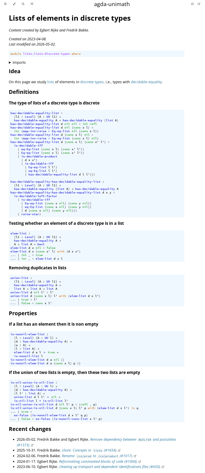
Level (29, 117)
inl (85, 124)
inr (16, 131)
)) (97, 131)
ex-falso (21, 415)
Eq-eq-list (61, 131)
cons (77, 127)
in (133, 408)
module (15, 54)
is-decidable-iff (28, 145)
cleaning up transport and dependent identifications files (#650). (110, 466)
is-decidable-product (39, 156)
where (76, 54)
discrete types (92, 81)
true (39, 255)
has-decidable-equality (34, 120)
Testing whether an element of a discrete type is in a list (66, 223)
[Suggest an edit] (199, 4)
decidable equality (146, 81)
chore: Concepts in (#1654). (89, 450)
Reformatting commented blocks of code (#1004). (98, 461)
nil (67, 124)
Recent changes (30, 428)
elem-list (18, 233)
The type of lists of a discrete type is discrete (54, 103)
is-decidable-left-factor (35, 196)
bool (41, 244)
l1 (17, 117)
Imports (19, 62)
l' (102, 142)
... (13, 255)
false (50, 248)
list (109, 120)
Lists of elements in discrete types (70, 18)
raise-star (30, 214)
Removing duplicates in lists (37, 267)
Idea (14, 71)
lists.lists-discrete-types (46, 54)
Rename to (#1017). (97, 455)
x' (97, 142)
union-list (19, 278)
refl (93, 124)
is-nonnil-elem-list (27, 334)
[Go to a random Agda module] (31, 4)
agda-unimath (112, 4)
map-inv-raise (34, 131)
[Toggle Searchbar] (23, 4)
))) (92, 174)
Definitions (24, 91)
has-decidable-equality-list (34, 113)
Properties (23, 313)
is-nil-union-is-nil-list (32, 382)
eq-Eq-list (30, 149)
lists (50, 81)
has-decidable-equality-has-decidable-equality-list (55, 181)
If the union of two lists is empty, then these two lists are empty (74, 372)
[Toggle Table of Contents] (5, 4)
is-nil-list (24, 401)
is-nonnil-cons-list (71, 419)
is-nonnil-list (26, 356)
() (62, 360)
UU (48, 117)
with (60, 251)
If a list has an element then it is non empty (53, 324)
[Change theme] (14, 4)
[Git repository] (193, 4)
